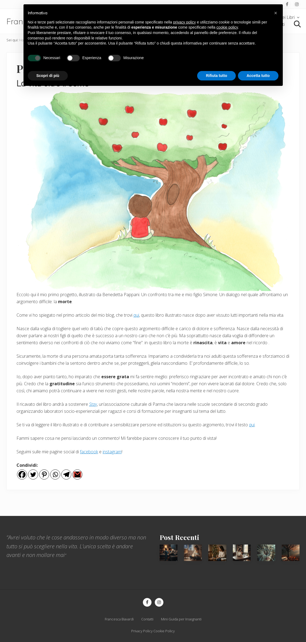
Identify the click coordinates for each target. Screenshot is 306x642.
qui (136, 315)
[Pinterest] (44, 474)
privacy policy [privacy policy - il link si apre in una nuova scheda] (184, 22)
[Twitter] (33, 474)
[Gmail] (77, 474)
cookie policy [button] (227, 27)
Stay (93, 404)
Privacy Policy (142, 631)
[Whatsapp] (55, 474)
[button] (275, 13)
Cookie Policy (164, 631)
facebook (89, 452)
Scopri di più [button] (47, 75)
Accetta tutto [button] (258, 75)
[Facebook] (22, 474)
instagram (112, 452)
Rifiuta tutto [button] (216, 75)
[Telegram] (66, 474)
